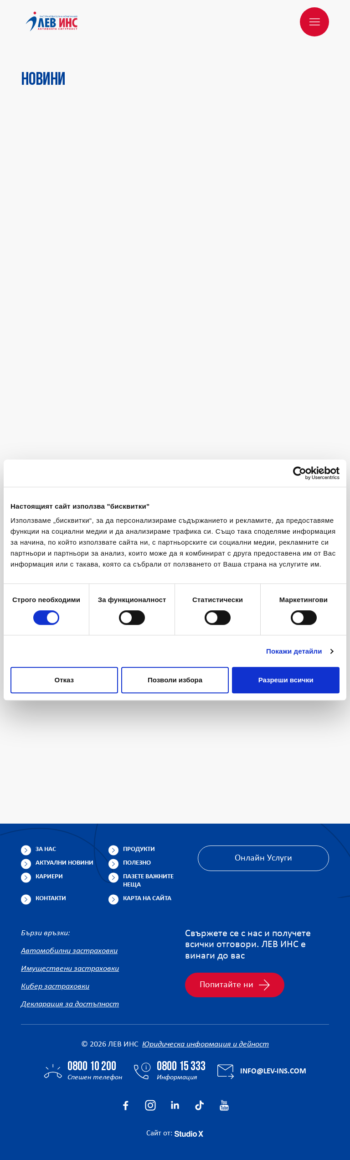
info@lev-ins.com (273, 1071)
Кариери (49, 876)
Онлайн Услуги (263, 858)
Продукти (139, 849)
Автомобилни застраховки (69, 951)
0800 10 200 (91, 1067)
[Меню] (314, 21)
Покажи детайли (294, 651)
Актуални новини (64, 863)
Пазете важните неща (148, 880)
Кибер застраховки (55, 986)
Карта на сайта (147, 898)
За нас (46, 849)
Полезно (137, 863)
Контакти (51, 898)
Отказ (64, 680)
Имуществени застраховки (70, 968)
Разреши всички (286, 680)
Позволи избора (175, 680)
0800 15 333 (181, 1067)
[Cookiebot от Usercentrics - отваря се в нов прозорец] (300, 473)
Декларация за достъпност (70, 1004)
